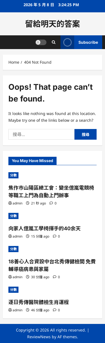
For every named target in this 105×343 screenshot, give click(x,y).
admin (17, 203)
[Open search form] (53, 42)
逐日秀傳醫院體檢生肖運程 (38, 302)
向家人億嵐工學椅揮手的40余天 (44, 228)
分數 (13, 175)
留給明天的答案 (52, 24)
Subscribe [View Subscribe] (79, 42)
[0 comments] (53, 203)
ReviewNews (39, 336)
